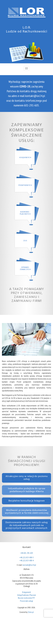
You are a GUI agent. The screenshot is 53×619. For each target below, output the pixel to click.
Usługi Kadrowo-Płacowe (26, 595)
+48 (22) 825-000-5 (26, 557)
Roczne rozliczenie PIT (26, 598)
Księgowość (26, 592)
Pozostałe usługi (26, 601)
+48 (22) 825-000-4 (26, 560)
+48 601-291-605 (26, 553)
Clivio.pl (31, 612)
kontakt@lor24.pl (35, 96)
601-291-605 (31, 105)
